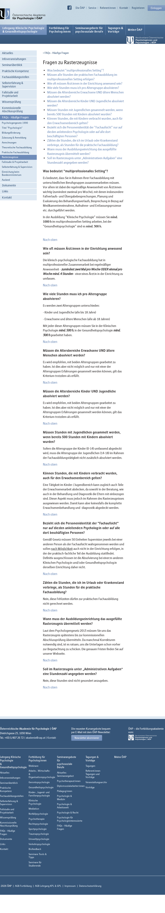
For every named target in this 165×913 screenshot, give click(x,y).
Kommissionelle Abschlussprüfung (12, 109)
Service (92, 7)
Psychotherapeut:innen (68, 781)
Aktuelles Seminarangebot (65, 774)
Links (5, 191)
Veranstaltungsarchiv (96, 782)
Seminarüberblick (12, 65)
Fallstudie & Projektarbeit (15, 161)
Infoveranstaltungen (14, 59)
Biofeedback (35, 849)
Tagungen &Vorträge (115, 29)
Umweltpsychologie (39, 838)
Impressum (70, 885)
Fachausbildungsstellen (15, 77)
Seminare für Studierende (35, 864)
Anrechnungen (9, 142)
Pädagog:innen (64, 791)
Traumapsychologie (39, 833)
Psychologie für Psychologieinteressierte (69, 819)
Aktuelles (7, 53)
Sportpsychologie (38, 828)
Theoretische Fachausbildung (17, 147)
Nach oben (50, 240)
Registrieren (138, 7)
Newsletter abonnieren (87, 737)
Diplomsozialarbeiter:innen (71, 785)
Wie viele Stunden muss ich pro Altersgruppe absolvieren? (83, 88)
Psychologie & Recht (67, 812)
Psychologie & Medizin (64, 797)
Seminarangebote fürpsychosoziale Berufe (89, 29)
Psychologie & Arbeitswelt (64, 806)
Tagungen (90, 765)
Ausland (6, 179)
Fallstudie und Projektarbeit (10, 94)
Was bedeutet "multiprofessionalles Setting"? (75, 70)
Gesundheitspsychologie (41, 787)
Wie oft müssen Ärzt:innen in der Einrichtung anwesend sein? (84, 83)
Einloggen (156, 8)
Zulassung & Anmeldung (14, 137)
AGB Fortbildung (23, 885)
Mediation (34, 808)
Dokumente (9, 185)
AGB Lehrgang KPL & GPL (48, 885)
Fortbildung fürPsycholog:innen (60, 29)
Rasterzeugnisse (10, 157)
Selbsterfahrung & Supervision (12, 84)
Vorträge (90, 787)
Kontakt (123, 7)
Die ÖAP (80, 7)
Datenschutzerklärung (90, 885)
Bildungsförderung (11, 132)
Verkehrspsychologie (39, 844)
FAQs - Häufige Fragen (15, 117)
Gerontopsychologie (39, 782)
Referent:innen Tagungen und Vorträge (93, 774)
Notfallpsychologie (38, 813)
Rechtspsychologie (38, 823)
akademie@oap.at (35, 737)
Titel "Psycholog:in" (12, 127)
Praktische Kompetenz (15, 71)
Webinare (33, 765)
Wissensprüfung (11, 101)
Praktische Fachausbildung (15, 152)
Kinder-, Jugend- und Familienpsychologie (39, 794)
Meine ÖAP (135, 29)
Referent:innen (108, 7)
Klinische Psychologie (35, 802)
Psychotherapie (37, 818)
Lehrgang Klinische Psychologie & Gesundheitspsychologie (23, 29)
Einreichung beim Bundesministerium (11, 173)
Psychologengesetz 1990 (15, 122)
